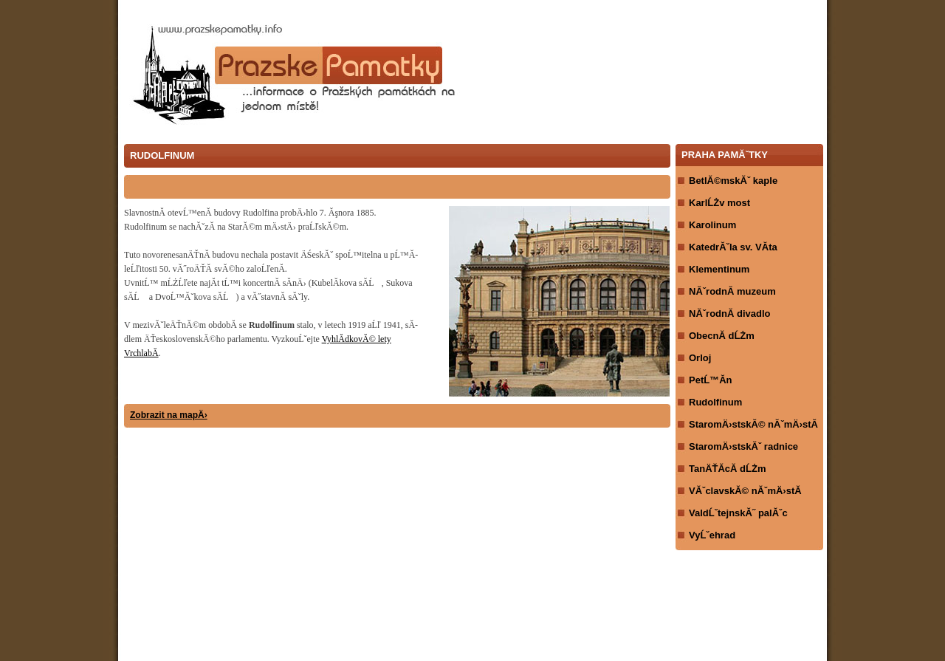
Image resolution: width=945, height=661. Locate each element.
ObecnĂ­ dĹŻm (722, 335)
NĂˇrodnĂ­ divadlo (730, 313)
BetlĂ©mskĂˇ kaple (733, 180)
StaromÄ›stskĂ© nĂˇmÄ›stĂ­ (753, 424)
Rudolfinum (715, 402)
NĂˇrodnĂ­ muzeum (732, 291)
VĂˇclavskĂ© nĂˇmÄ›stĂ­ (745, 490)
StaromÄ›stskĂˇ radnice (743, 446)
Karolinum (712, 224)
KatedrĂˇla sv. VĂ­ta (733, 247)
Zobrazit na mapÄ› (168, 415)
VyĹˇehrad (712, 535)
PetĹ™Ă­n (710, 380)
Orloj (700, 357)
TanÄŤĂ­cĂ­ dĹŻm (727, 468)
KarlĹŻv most (719, 202)
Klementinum (719, 269)
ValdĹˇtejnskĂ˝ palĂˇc (738, 512)
